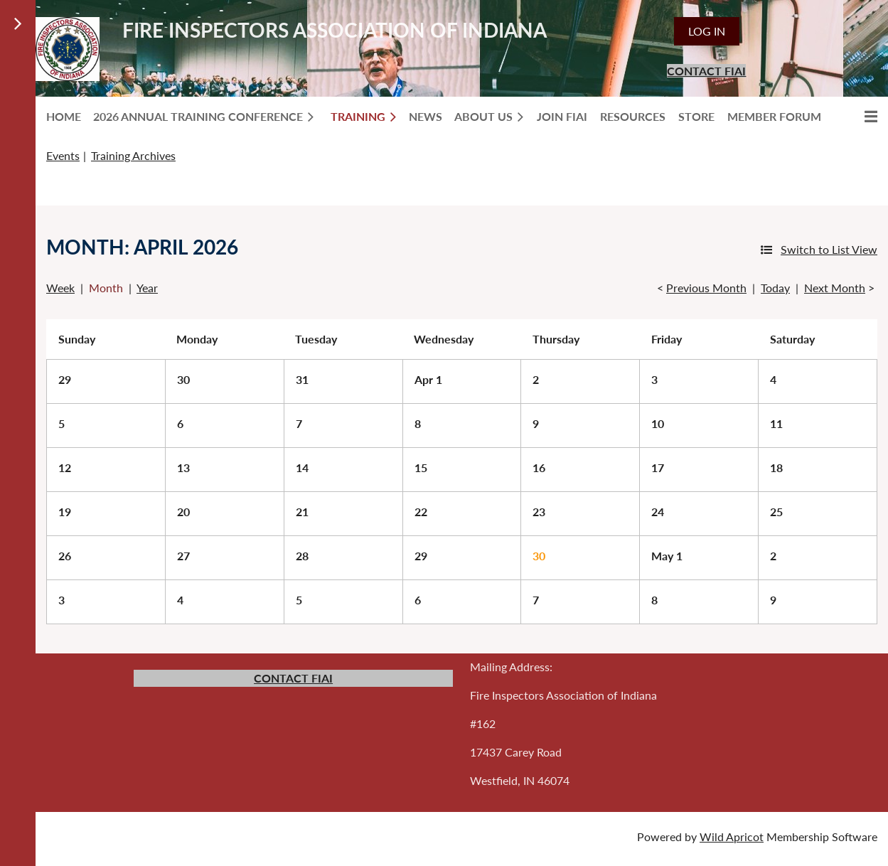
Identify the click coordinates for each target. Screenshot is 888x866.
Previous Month (706, 287)
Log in (706, 31)
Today (775, 287)
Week (60, 287)
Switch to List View (829, 249)
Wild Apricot (732, 836)
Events (63, 155)
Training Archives (133, 155)
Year (147, 287)
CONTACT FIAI (706, 70)
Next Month (834, 287)
